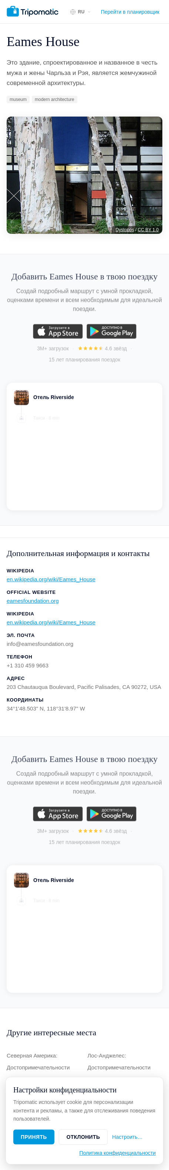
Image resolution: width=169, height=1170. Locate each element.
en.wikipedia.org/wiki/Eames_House (51, 579)
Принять (34, 1137)
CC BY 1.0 (148, 229)
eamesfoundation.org (33, 601)
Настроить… (127, 1137)
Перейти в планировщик (130, 12)
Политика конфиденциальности (117, 1153)
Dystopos (124, 229)
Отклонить (83, 1137)
